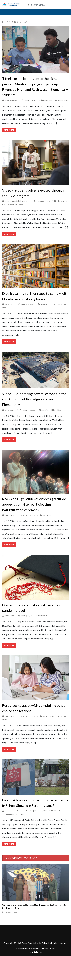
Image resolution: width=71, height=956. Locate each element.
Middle (5, 308)
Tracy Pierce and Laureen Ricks (16, 811)
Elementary (48, 100)
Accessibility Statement (27, 948)
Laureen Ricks (10, 515)
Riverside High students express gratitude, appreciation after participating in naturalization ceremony (34, 504)
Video (66, 100)
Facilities (52, 410)
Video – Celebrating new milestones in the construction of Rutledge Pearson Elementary (34, 399)
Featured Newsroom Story (21, 858)
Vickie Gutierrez (11, 100)
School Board (13, 204)
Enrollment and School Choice (13, 814)
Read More (9, 130)
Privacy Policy (48, 948)
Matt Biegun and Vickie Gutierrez (17, 201)
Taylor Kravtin (10, 410)
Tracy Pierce (9, 304)
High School (58, 100)
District (60, 201)
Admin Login (35, 952)
